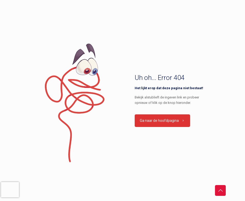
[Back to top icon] (220, 190)
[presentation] (10, 189)
